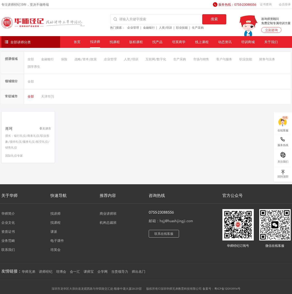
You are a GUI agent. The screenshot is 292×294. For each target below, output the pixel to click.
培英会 (55, 249)
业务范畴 (8, 240)
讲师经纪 (45, 271)
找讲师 (95, 42)
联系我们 (8, 249)
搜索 (214, 19)
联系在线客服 (163, 233)
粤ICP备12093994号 (227, 289)
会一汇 (75, 271)
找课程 (115, 42)
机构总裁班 (108, 222)
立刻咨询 (271, 30)
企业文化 (8, 222)
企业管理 (133, 28)
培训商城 (248, 42)
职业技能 (182, 28)
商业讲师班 (108, 213)
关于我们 (271, 42)
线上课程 (202, 42)
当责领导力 (119, 271)
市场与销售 (201, 59)
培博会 (61, 271)
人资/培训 (165, 28)
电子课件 (57, 240)
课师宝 (89, 271)
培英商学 (179, 42)
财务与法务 (267, 59)
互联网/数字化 (156, 59)
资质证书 (8, 231)
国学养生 (34, 66)
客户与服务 (224, 59)
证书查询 (266, 4)
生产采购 (198, 28)
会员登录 (285, 4)
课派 (53, 231)
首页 (77, 42)
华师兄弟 (28, 271)
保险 (64, 59)
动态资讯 (225, 42)
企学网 (102, 271)
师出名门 (138, 271)
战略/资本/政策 (86, 59)
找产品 (157, 42)
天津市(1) (47, 96)
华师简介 (8, 213)
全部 (31, 59)
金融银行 (149, 28)
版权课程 (136, 42)
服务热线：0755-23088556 (237, 4)
